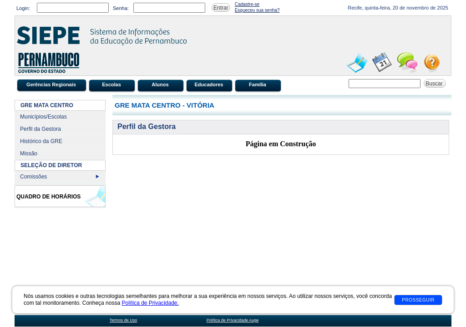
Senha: (121, 8)
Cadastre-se (247, 4)
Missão (28, 153)
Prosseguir (418, 299)
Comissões (33, 176)
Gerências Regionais (51, 84)
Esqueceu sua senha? (257, 10)
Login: (23, 8)
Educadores (209, 84)
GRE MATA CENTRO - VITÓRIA (164, 105)
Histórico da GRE (41, 141)
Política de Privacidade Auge (233, 320)
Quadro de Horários (48, 196)
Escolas (111, 84)
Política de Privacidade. (150, 303)
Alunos (160, 84)
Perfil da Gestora (40, 129)
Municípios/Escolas (43, 117)
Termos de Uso (123, 320)
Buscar (434, 83)
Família (257, 84)
